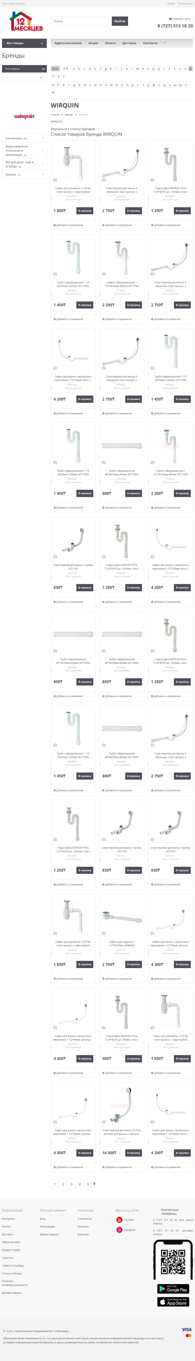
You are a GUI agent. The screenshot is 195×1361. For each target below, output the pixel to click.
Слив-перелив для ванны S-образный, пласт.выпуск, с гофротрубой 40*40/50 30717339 (122, 191)
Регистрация (185, 3)
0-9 (65, 68)
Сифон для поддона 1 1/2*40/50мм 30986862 (122, 943)
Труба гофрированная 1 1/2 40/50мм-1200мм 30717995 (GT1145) (73, 286)
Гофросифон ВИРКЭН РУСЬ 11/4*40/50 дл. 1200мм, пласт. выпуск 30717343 (170, 191)
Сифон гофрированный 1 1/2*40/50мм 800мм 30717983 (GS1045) (121, 286)
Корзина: (181, 19)
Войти (171, 3)
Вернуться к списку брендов (73, 129)
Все (55, 68)
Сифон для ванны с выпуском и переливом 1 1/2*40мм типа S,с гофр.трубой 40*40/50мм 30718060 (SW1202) (73, 382)
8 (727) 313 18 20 (165, 1220)
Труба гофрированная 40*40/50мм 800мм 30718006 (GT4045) (122, 474)
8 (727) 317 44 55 (166, 1230)
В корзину (84, 210)
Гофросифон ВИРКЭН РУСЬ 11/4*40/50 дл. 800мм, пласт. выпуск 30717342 (122, 1039)
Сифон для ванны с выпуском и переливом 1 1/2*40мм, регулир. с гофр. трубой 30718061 (171, 945)
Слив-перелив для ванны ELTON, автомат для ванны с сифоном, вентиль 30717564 (122, 1134)
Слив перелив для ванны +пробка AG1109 (73, 566)
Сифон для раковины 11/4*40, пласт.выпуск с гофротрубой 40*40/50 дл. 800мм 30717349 (73, 191)
